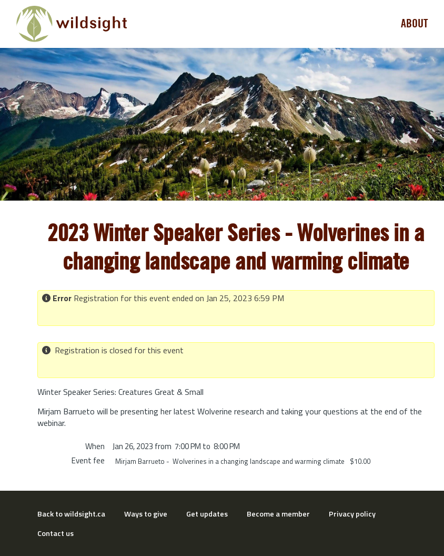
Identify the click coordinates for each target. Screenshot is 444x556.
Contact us (55, 533)
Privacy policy (352, 514)
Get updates (207, 514)
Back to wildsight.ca (71, 514)
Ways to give (145, 514)
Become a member (278, 514)
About (414, 23)
